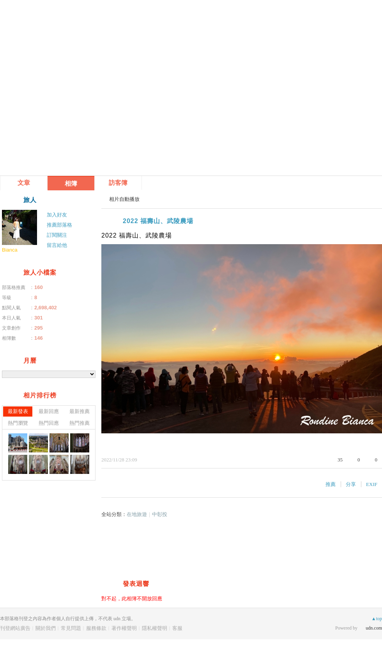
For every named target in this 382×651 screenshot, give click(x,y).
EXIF (371, 484)
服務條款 (96, 628)
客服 (177, 628)
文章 (24, 182)
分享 (351, 484)
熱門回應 (49, 423)
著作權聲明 (124, 628)
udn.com (374, 628)
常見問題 (71, 628)
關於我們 (45, 628)
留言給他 (57, 245)
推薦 (330, 484)
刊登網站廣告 (15, 628)
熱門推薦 (79, 423)
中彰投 (159, 514)
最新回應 (49, 411)
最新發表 (18, 411)
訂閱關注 (57, 235)
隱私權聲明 (154, 628)
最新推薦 (79, 411)
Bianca (10, 250)
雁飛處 (31, 18)
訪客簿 (118, 182)
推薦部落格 (59, 225)
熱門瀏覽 (18, 423)
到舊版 (71, 22)
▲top (376, 618)
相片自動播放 (124, 199)
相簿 (71, 183)
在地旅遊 (137, 514)
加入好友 (57, 215)
